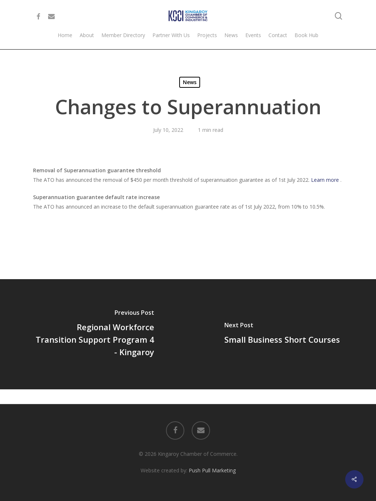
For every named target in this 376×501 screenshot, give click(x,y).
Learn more (325, 179)
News (189, 82)
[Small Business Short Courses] (282, 334)
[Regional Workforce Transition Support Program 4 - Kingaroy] (94, 334)
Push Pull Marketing (212, 470)
